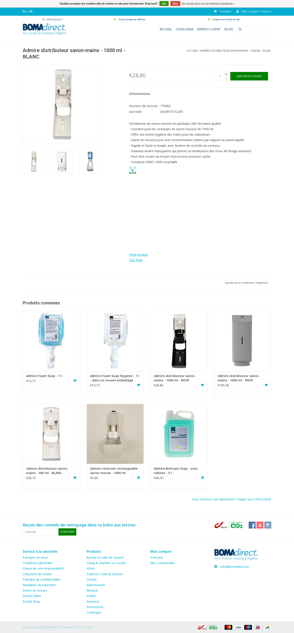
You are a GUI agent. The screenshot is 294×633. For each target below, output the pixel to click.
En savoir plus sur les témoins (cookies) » (208, 3)
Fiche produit (138, 255)
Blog (228, 29)
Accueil (166, 29)
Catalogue (184, 29)
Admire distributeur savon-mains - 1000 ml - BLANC (235, 51)
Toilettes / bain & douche (105, 574)
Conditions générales (38, 563)
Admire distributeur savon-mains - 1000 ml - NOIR (175, 378)
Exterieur (93, 601)
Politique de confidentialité (42, 579)
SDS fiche (136, 260)
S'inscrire (156, 557)
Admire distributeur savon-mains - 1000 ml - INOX (239, 378)
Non (175, 3)
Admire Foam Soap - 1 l (44, 376)
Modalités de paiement (39, 585)
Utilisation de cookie (37, 574)
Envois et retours (35, 590)
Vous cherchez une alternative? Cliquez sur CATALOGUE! (231, 499)
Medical (92, 590)
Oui (164, 3)
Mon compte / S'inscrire (253, 11)
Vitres (91, 568)
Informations (139, 94)
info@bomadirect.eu (234, 567)
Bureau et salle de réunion (105, 557)
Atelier (91, 596)
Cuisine (92, 579)
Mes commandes (162, 563)
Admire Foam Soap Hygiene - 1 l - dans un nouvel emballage (114, 378)
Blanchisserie (96, 585)
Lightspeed (86, 627)
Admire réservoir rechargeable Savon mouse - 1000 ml (114, 470)
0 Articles (223, 11)
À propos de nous (35, 557)
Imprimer (262, 283)
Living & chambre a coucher (106, 563)
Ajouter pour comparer (240, 283)
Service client (209, 29)
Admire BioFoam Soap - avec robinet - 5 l (176, 470)
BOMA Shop (31, 601)
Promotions (95, 607)
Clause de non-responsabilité (43, 568)
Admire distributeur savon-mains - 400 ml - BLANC (47, 470)
